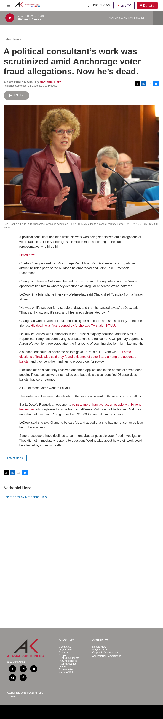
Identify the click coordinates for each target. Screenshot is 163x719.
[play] (10, 18)
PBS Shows (101, 5)
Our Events (65, 666)
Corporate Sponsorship (105, 652)
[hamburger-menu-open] (8, 5)
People (63, 655)
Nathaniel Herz (50, 82)
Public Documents (69, 658)
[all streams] (158, 18)
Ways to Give (99, 649)
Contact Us (65, 647)
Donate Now (99, 647)
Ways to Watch (67, 672)
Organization (66, 649)
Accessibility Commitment (106, 656)
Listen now (27, 255)
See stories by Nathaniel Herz (25, 497)
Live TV (124, 5)
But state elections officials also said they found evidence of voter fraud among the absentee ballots (77, 356)
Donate (148, 5)
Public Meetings (67, 663)
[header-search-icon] (87, 5)
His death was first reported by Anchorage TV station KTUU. (73, 325)
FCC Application (68, 661)
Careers (63, 652)
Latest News (12, 39)
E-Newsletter (66, 669)
